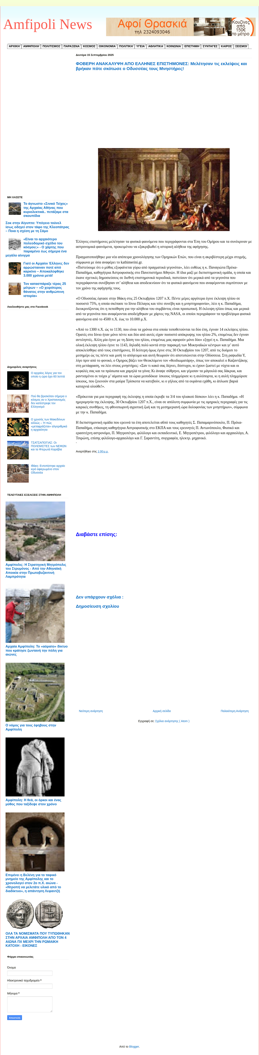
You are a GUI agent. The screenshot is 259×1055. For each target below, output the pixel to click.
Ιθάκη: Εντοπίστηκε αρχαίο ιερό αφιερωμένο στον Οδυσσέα (48, 469)
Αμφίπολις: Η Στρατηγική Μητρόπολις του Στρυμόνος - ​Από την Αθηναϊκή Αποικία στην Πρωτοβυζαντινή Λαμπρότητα (36, 571)
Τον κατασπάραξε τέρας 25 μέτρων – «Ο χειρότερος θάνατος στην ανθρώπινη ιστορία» (44, 290)
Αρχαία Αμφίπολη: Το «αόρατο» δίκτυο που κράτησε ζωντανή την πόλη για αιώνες (37, 650)
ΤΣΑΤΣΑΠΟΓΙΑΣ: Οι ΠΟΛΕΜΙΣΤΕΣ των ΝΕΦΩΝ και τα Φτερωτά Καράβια (48, 446)
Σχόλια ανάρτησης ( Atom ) (172, 721)
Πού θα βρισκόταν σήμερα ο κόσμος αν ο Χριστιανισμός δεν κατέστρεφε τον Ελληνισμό (49, 401)
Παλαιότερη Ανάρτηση (235, 711)
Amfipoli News (47, 24)
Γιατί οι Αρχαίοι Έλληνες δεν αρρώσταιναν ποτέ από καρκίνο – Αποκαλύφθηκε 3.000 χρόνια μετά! (46, 269)
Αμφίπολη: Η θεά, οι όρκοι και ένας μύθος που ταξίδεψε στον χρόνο (33, 802)
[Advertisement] (164, 114)
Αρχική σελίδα (162, 711)
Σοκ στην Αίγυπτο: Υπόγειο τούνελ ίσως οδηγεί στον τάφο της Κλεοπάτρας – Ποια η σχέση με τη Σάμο (37, 227)
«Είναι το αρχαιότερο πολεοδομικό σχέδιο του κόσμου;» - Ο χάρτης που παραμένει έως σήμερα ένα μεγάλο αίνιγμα (36, 247)
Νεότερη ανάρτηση (91, 711)
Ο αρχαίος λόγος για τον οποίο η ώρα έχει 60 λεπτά (48, 374)
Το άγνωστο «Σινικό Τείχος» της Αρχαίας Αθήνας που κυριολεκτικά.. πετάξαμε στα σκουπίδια (45, 209)
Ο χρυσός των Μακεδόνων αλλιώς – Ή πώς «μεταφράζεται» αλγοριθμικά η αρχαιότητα (49, 424)
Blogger (134, 1046)
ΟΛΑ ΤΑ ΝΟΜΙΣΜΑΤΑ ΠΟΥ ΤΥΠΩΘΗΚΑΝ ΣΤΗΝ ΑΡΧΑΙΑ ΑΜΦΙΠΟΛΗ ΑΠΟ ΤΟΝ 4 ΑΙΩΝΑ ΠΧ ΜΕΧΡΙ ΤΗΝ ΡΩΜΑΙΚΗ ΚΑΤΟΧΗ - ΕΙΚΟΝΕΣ (38, 939)
